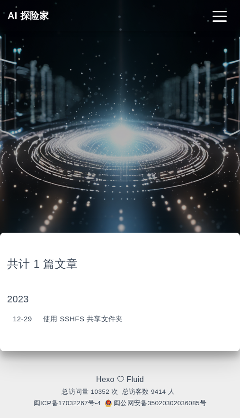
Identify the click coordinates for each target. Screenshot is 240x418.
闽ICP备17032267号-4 (67, 403)
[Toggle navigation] (219, 15)
